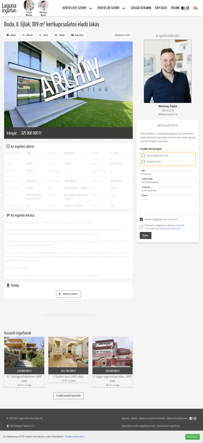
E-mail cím (146, 187)
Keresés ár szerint (109, 8)
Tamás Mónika (29, 13)
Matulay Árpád (43, 13)
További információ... (75, 436)
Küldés (145, 235)
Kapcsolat (125, 418)
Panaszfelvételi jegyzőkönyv (168, 426)
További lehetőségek (151, 149)
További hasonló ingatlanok (68, 395)
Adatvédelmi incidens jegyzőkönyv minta (138, 426)
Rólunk (134, 418)
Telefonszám (147, 179)
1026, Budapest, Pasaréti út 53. (20, 426)
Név (143, 170)
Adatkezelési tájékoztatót (170, 228)
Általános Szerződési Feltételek (152, 418)
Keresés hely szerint (75, 8)
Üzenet (145, 195)
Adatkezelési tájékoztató (177, 418)
